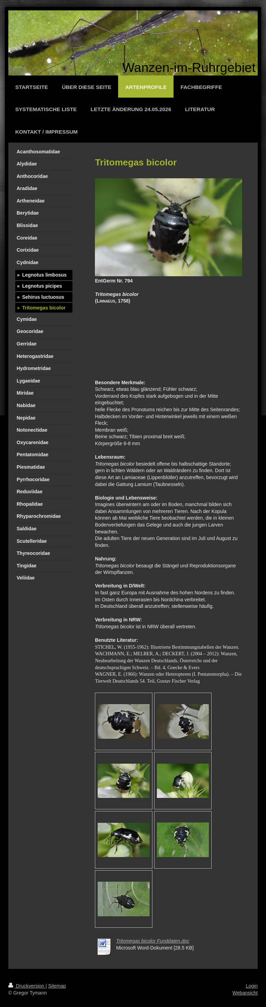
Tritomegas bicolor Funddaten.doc (152, 941)
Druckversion (26, 986)
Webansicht (245, 993)
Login (252, 986)
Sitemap (57, 986)
